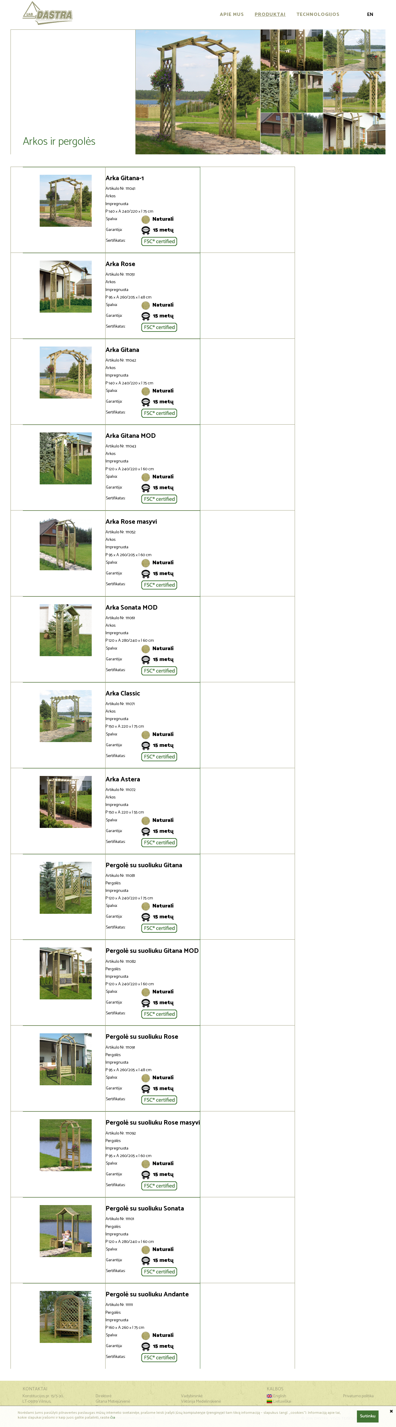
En (370, 15)
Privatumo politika (358, 1396)
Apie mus (232, 15)
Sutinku (368, 1416)
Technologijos (317, 15)
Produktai (270, 15)
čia (112, 1417)
